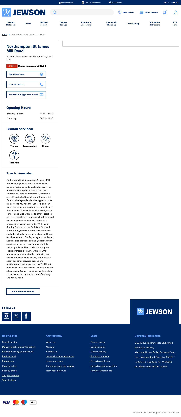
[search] (82, 12)
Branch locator (9, 342)
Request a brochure (56, 370)
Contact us (51, 351)
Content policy (98, 342)
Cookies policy (98, 346)
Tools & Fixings (63, 23)
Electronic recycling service (60, 365)
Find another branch (23, 291)
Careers (50, 346)
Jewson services (54, 361)
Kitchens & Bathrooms (155, 23)
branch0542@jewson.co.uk (26, 94)
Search (54, 12)
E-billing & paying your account (17, 351)
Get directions (26, 74)
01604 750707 (26, 84)
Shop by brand (9, 370)
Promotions (8, 361)
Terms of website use (101, 370)
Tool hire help (9, 380)
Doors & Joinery (44, 23)
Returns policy (9, 365)
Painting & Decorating (86, 23)
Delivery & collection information (18, 346)
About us (50, 342)
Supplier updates (10, 375)
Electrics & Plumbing (111, 23)
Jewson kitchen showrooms (60, 356)
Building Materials (10, 23)
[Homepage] (154, 311)
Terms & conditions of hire (104, 365)
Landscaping (133, 23)
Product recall (9, 356)
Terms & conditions (100, 361)
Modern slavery (98, 351)
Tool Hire (175, 23)
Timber (28, 23)
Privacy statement (100, 356)
